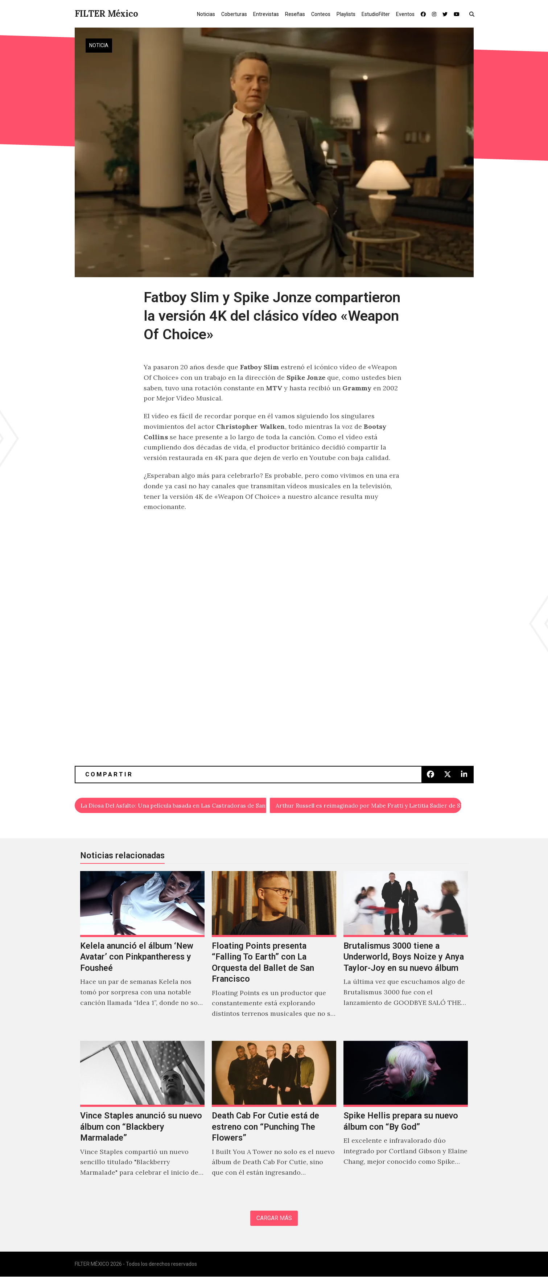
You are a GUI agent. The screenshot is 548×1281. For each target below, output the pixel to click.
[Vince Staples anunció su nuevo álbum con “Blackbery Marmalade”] (142, 1119)
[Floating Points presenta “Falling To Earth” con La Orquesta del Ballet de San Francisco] (274, 954)
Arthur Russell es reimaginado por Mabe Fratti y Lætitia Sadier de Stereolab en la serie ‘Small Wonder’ (369, 806)
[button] (473, 14)
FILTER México (106, 13)
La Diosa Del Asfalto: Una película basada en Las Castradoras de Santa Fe (174, 806)
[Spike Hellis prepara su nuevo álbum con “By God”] (405, 1119)
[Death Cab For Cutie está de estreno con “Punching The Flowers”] (274, 1119)
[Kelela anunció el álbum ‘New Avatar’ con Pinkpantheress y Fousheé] (142, 954)
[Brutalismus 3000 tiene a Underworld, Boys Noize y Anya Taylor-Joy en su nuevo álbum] (405, 954)
